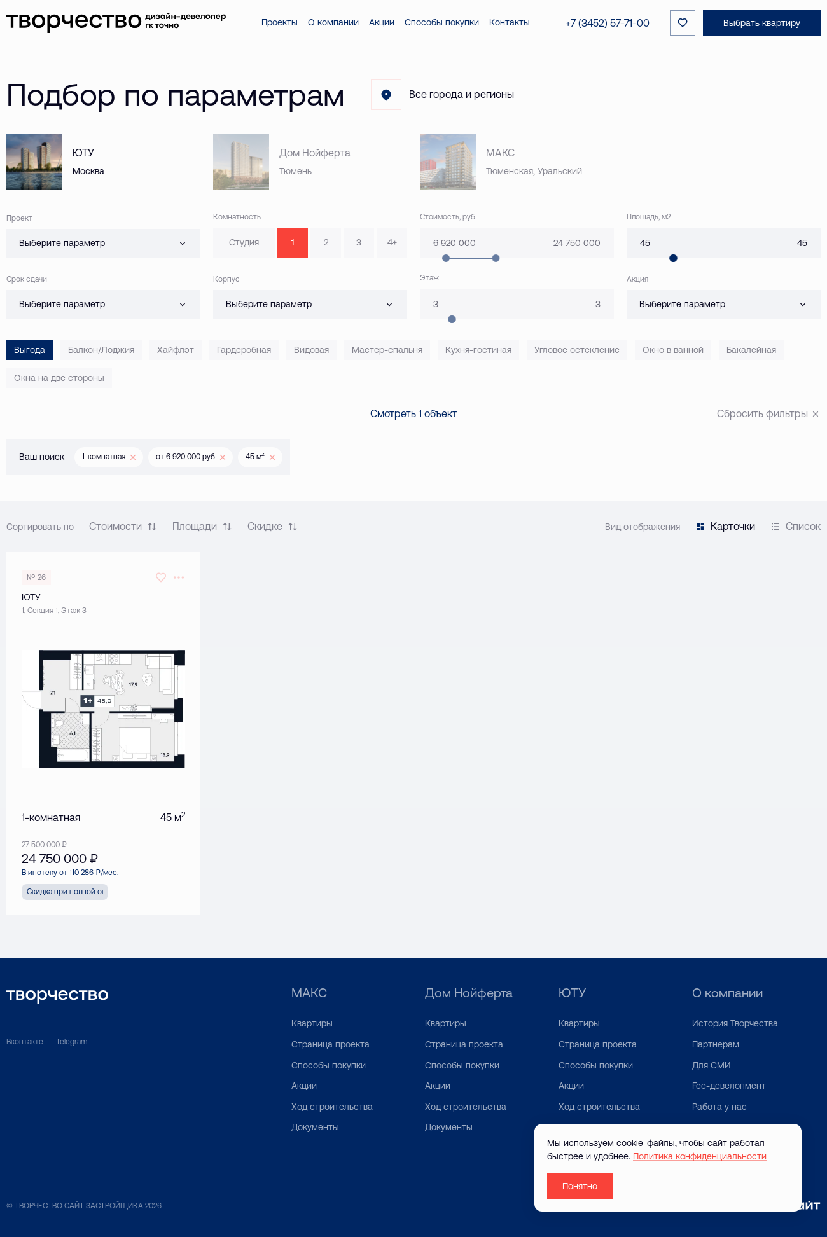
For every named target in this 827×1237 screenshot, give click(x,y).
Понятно (579, 1186)
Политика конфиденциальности (700, 1156)
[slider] (673, 258)
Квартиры (312, 1023)
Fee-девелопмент (729, 1086)
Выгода (29, 350)
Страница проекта (330, 1044)
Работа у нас (719, 1107)
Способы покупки (328, 1065)
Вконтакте (24, 1041)
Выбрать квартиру (761, 23)
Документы (315, 1127)
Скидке (272, 526)
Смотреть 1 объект (413, 413)
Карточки (725, 526)
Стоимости (123, 526)
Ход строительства (332, 1107)
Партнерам (715, 1044)
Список (795, 526)
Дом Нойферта (469, 992)
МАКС (309, 992)
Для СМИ (711, 1065)
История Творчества (735, 1023)
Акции (304, 1086)
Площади (202, 526)
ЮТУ (572, 992)
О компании (727, 992)
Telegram (71, 1041)
